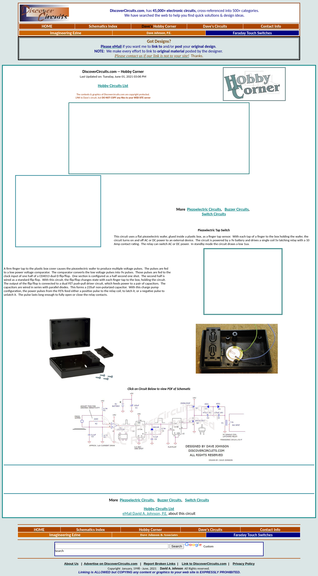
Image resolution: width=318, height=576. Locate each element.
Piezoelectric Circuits (204, 209)
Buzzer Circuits (236, 209)
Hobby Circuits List (113, 85)
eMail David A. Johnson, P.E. (144, 513)
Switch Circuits (214, 214)
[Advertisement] (159, 138)
